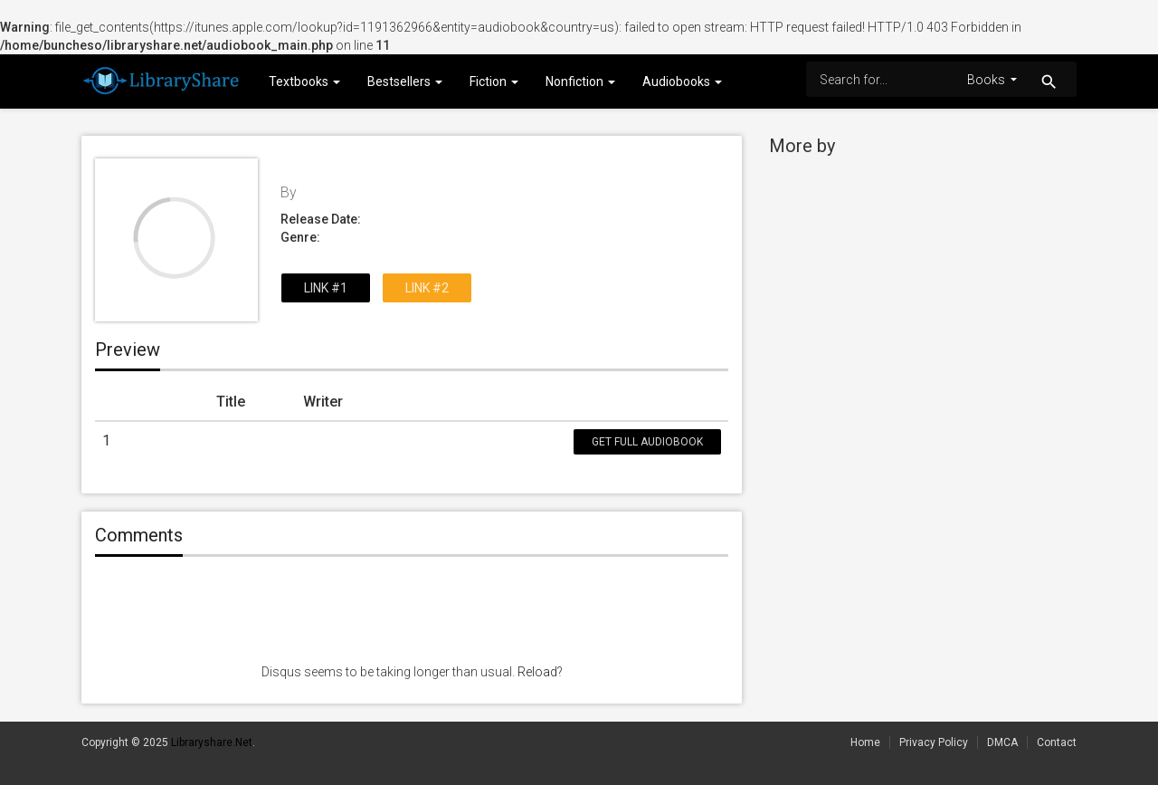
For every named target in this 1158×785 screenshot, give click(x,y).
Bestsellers (404, 81)
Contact (1057, 742)
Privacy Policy (933, 742)
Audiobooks (682, 81)
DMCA (1002, 742)
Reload (537, 672)
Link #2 (427, 288)
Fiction (494, 81)
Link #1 (325, 288)
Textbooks (304, 81)
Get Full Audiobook (647, 442)
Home (865, 742)
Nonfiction (580, 81)
